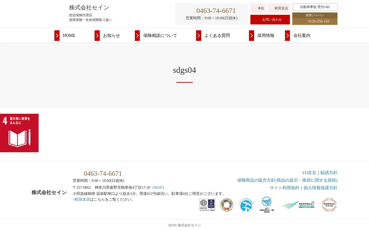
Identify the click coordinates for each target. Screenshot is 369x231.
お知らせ (111, 35)
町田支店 (281, 8)
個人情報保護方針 (320, 187)
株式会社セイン (89, 7)
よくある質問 (217, 35)
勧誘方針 (329, 172)
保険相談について (160, 35)
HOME (69, 35)
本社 (261, 8)
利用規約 (284, 187)
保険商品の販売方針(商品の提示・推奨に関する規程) (287, 180)
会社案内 (301, 35)
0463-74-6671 (216, 10)
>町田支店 (81, 199)
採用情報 (265, 35)
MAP (158, 187)
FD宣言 (309, 172)
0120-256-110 (318, 21)
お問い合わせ (272, 19)
